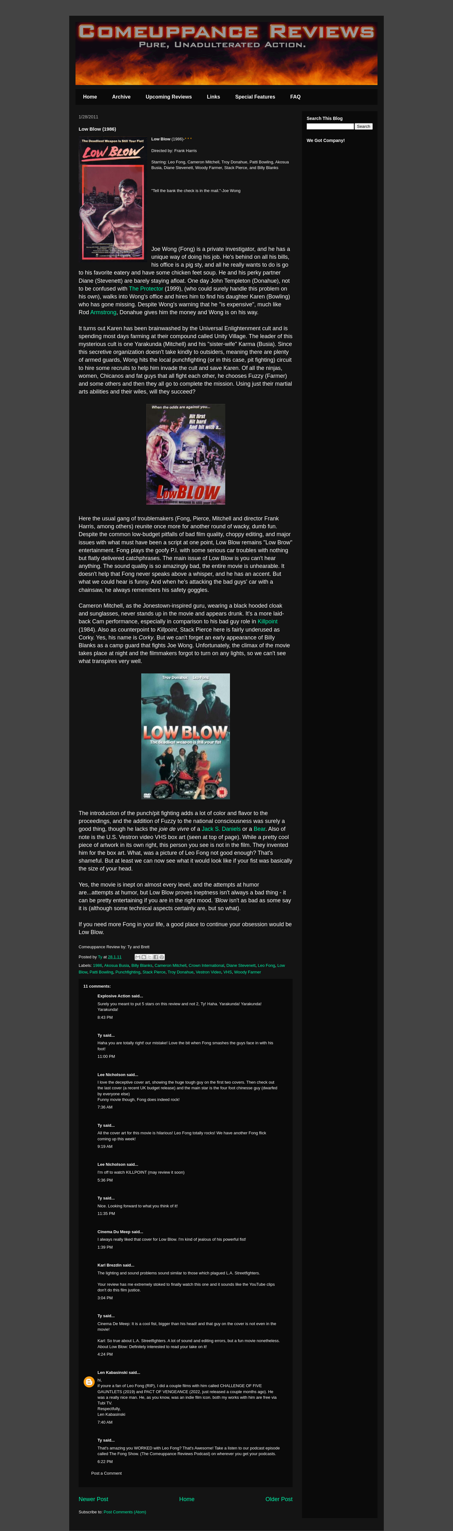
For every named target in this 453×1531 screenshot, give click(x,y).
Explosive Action (114, 996)
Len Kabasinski (112, 1372)
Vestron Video (208, 972)
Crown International (206, 965)
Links (213, 96)
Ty (100, 1035)
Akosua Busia (116, 965)
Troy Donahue (180, 972)
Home (90, 96)
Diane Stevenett (241, 965)
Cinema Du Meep (114, 1231)
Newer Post (93, 1499)
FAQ (295, 96)
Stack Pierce (154, 972)
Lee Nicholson (112, 1074)
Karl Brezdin (110, 1265)
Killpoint (267, 621)
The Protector (146, 289)
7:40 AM (105, 1422)
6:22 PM (105, 1461)
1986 (97, 965)
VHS (227, 972)
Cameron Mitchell (170, 965)
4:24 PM (105, 1354)
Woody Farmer (247, 972)
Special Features (255, 96)
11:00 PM (106, 1056)
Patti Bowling (101, 972)
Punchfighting (127, 972)
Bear (259, 829)
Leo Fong (266, 965)
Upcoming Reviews (169, 96)
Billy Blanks (141, 965)
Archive (121, 96)
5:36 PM (105, 1180)
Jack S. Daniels (221, 829)
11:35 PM (106, 1213)
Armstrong (103, 312)
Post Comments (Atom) (125, 1512)
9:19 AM (105, 1146)
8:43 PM (105, 1017)
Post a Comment (106, 1473)
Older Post (279, 1499)
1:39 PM (105, 1247)
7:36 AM (105, 1107)
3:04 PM (105, 1298)
